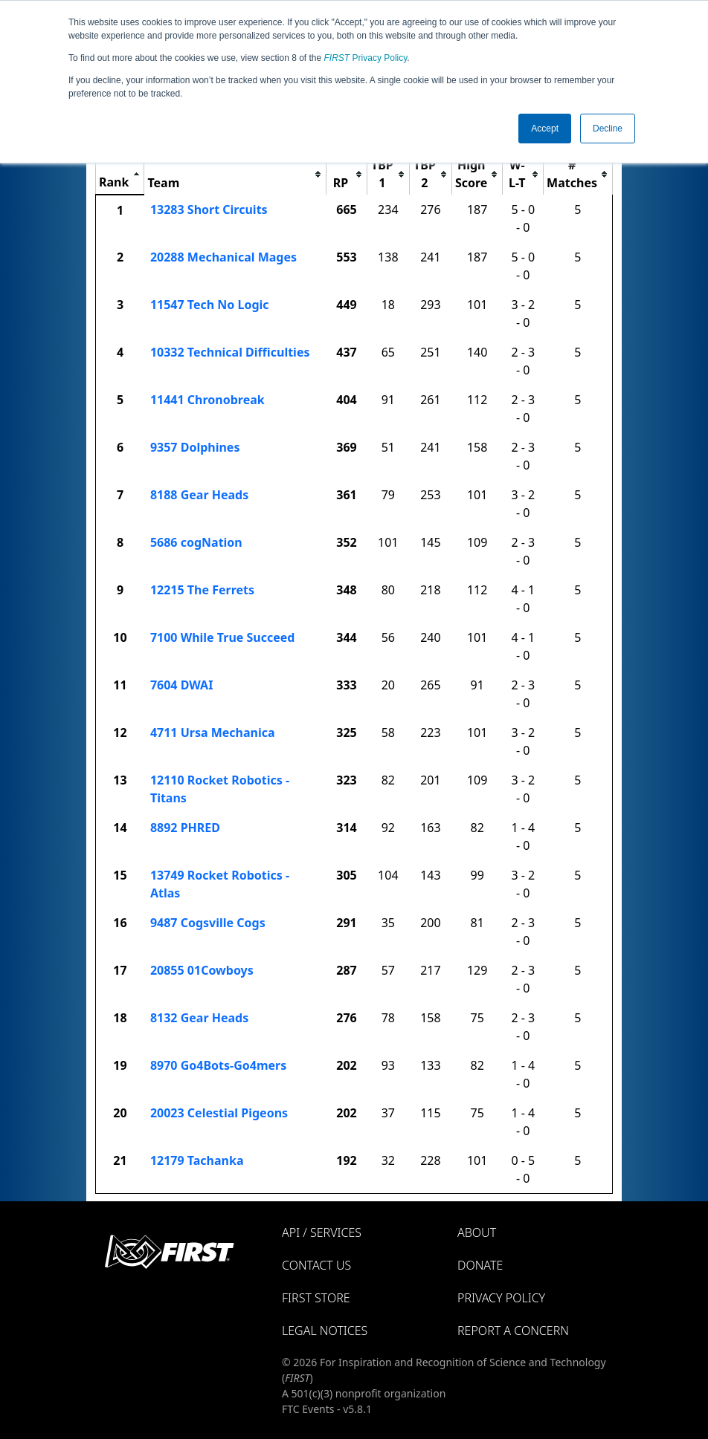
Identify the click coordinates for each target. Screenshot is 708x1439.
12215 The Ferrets (202, 590)
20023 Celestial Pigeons (219, 1113)
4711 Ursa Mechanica (212, 732)
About (476, 1232)
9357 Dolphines (195, 447)
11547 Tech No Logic (209, 304)
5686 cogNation (196, 542)
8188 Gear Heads (199, 495)
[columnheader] (120, 174)
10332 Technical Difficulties (230, 352)
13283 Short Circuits (209, 209)
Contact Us (316, 1265)
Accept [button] (545, 128)
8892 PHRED (185, 827)
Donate (480, 1265)
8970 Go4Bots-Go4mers (218, 1065)
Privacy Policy (366, 58)
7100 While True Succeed (222, 637)
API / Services (321, 1232)
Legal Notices (324, 1330)
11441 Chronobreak (207, 400)
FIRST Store (316, 1298)
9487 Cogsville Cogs (208, 923)
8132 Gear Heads (199, 1018)
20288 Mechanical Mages (223, 257)
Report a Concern (513, 1330)
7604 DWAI (181, 685)
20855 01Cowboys (202, 970)
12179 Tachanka (197, 1160)
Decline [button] (607, 128)
